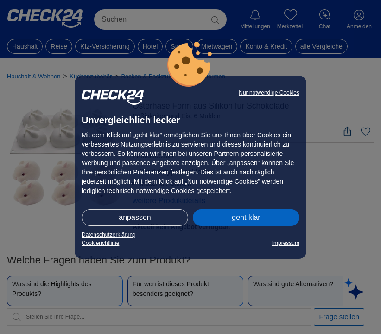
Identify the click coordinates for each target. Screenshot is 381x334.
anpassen (135, 217)
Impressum (285, 243)
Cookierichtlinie (100, 243)
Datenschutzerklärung (109, 234)
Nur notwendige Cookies (269, 93)
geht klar (246, 217)
